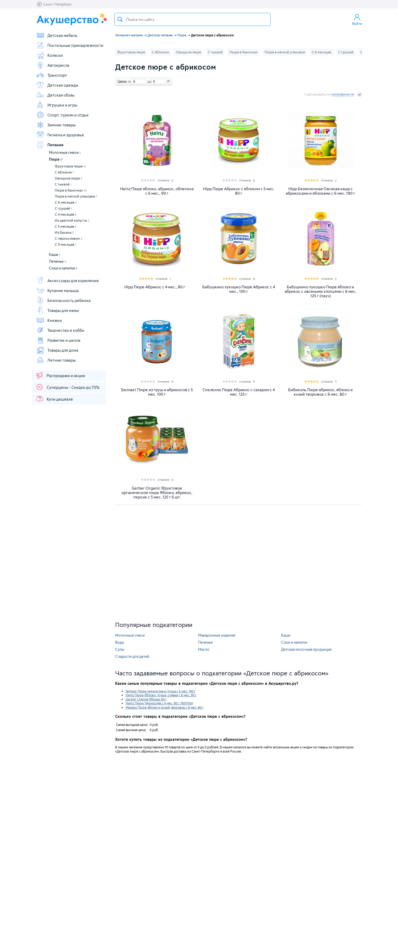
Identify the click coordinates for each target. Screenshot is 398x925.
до (149, 81)
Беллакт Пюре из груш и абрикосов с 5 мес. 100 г (157, 392)
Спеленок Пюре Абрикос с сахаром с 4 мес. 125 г (239, 392)
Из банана (64, 232)
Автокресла (52, 65)
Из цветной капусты (72, 220)
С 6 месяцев (66, 202)
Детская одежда (57, 85)
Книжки (49, 320)
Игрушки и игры (56, 105)
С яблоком (64, 172)
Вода (119, 642)
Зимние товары (56, 125)
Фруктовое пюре (70, 166)
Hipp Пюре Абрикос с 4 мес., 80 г (154, 287)
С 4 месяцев (66, 214)
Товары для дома (57, 350)
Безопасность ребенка (63, 300)
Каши (54, 254)
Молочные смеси (65, 152)
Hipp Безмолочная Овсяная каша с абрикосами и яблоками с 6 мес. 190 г (320, 191)
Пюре (56, 159)
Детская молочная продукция (306, 649)
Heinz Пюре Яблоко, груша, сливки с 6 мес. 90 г (161, 695)
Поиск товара (120, 19)
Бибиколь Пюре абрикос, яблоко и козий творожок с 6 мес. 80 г (320, 392)
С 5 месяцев (65, 226)
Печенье (57, 261)
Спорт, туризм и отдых (62, 115)
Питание (50, 145)
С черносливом (68, 238)
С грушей (63, 208)
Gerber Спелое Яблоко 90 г (146, 699)
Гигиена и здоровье (60, 135)
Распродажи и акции (60, 375)
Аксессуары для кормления (67, 280)
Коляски (49, 55)
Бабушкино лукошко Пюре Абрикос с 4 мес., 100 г (238, 289)
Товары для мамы (57, 310)
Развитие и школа (58, 340)
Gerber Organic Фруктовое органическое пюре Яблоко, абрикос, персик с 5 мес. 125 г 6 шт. (156, 492)
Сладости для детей (132, 656)
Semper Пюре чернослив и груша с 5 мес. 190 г (160, 691)
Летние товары (56, 360)
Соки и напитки (63, 268)
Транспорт (51, 75)
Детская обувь (55, 95)
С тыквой (63, 184)
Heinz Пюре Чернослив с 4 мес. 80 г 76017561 (159, 703)
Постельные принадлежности (69, 45)
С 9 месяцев (65, 244)
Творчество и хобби (60, 330)
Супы (119, 649)
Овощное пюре (68, 178)
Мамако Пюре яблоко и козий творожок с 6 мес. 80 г (165, 707)
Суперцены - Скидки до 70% (67, 387)
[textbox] (192, 19)
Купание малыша (57, 290)
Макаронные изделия (216, 635)
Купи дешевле (54, 399)
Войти (357, 19)
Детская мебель (56, 35)
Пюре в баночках (71, 190)
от (129, 81)
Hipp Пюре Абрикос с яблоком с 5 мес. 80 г (238, 191)
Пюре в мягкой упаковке (76, 196)
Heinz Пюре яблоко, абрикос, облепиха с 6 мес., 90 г (157, 191)
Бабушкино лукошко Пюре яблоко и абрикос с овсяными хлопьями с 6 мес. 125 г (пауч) (320, 291)
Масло (203, 649)
